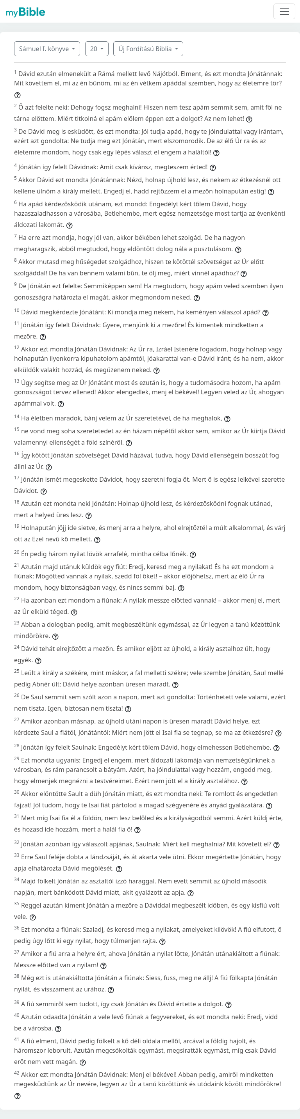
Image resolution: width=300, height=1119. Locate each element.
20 (94, 48)
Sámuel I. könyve (44, 48)
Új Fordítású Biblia (145, 48)
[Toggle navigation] (284, 11)
